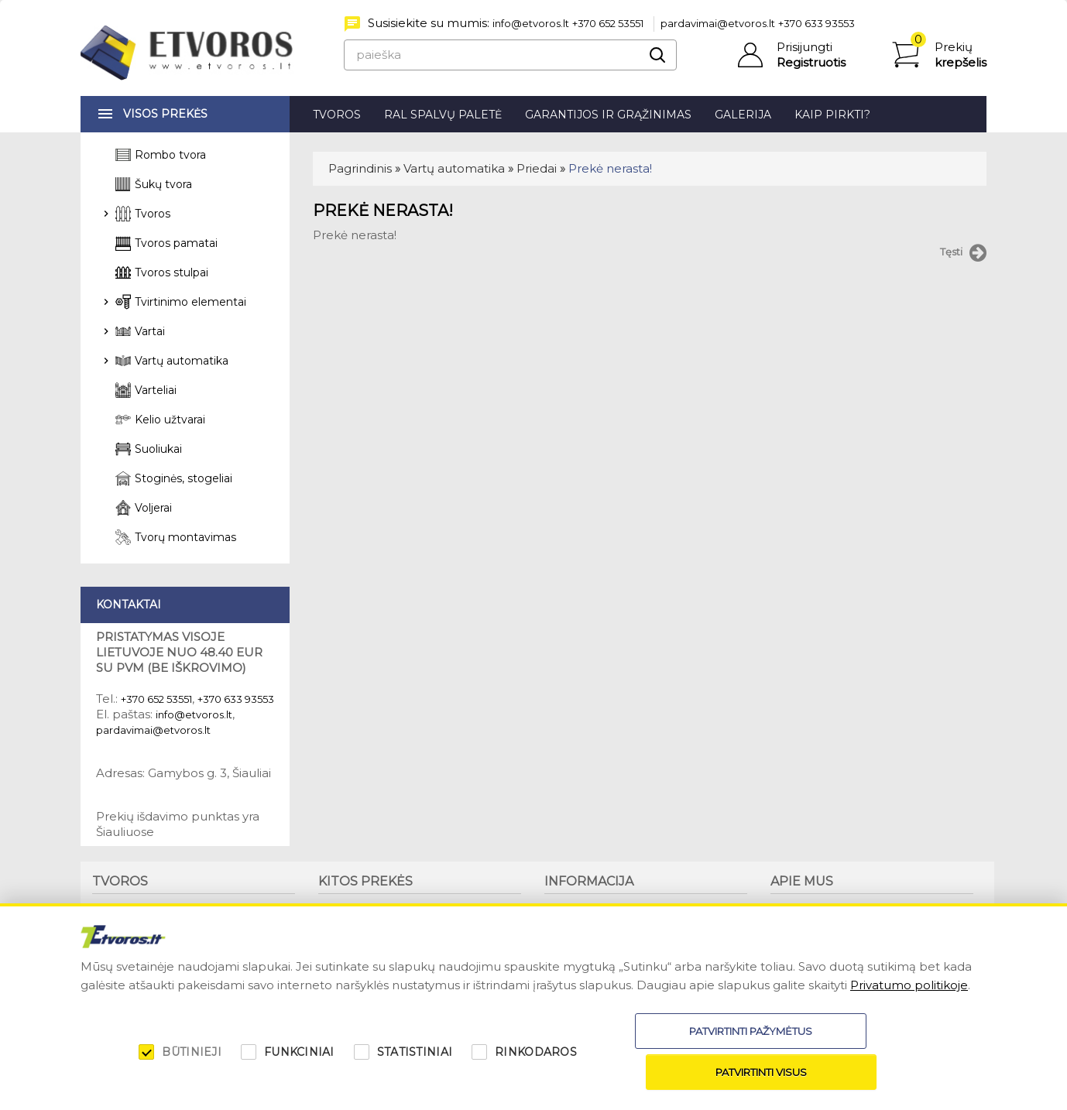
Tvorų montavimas (185, 537)
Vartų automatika (454, 168)
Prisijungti (804, 46)
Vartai (150, 331)
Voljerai (153, 508)
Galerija (743, 115)
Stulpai (109, 936)
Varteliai (156, 390)
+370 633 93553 (816, 23)
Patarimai (568, 922)
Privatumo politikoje (909, 1026)
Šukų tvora (163, 184)
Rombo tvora (170, 155)
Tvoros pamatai (176, 243)
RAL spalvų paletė (443, 115)
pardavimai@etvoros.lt (717, 23)
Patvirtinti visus (868, 1072)
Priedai (536, 168)
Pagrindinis (360, 168)
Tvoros (337, 115)
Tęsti (963, 253)
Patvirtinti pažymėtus (665, 1072)
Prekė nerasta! (610, 168)
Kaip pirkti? (832, 115)
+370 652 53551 (607, 23)
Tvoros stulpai (171, 272)
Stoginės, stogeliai (183, 478)
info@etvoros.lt (530, 23)
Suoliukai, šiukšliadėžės (375, 909)
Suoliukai (158, 449)
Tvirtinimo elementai (190, 302)
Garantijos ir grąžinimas (608, 115)
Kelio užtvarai (170, 420)
